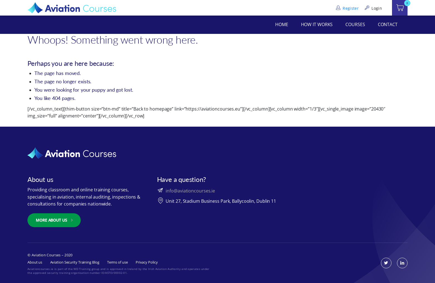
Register (347, 8)
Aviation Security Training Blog (74, 262)
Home (281, 24)
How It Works (317, 24)
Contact (388, 24)
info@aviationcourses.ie (190, 191)
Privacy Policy (147, 262)
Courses (355, 24)
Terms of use (117, 262)
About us (34, 262)
